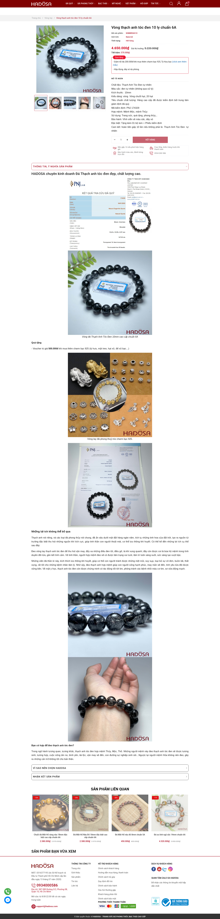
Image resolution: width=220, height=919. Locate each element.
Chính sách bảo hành (107, 887)
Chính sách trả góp (106, 879)
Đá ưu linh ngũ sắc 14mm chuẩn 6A (169, 836)
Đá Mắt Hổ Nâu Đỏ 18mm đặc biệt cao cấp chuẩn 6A (90, 837)
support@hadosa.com (44, 908)
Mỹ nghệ (117, 3)
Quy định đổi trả (105, 883)
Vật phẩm (131, 3)
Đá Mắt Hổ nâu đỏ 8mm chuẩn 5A (130, 836)
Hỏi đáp (144, 3)
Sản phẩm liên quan (110, 789)
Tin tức (156, 3)
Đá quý (70, 3)
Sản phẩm (76, 879)
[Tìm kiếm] (171, 3)
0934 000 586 (160, 153)
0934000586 (44, 887)
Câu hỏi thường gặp (107, 892)
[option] (70, 59)
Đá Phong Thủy (86, 3)
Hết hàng (150, 140)
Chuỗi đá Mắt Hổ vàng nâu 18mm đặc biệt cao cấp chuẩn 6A (50, 837)
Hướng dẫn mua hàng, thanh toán (113, 874)
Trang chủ (75, 870)
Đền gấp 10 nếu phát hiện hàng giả (131, 148)
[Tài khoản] (179, 3)
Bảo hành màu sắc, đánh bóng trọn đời (130, 153)
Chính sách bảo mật (107, 900)
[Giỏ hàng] (187, 3)
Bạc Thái (103, 3)
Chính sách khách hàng (108, 870)
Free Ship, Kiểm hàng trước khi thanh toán (167, 148)
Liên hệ (74, 887)
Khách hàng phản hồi (107, 896)
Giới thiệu (75, 874)
